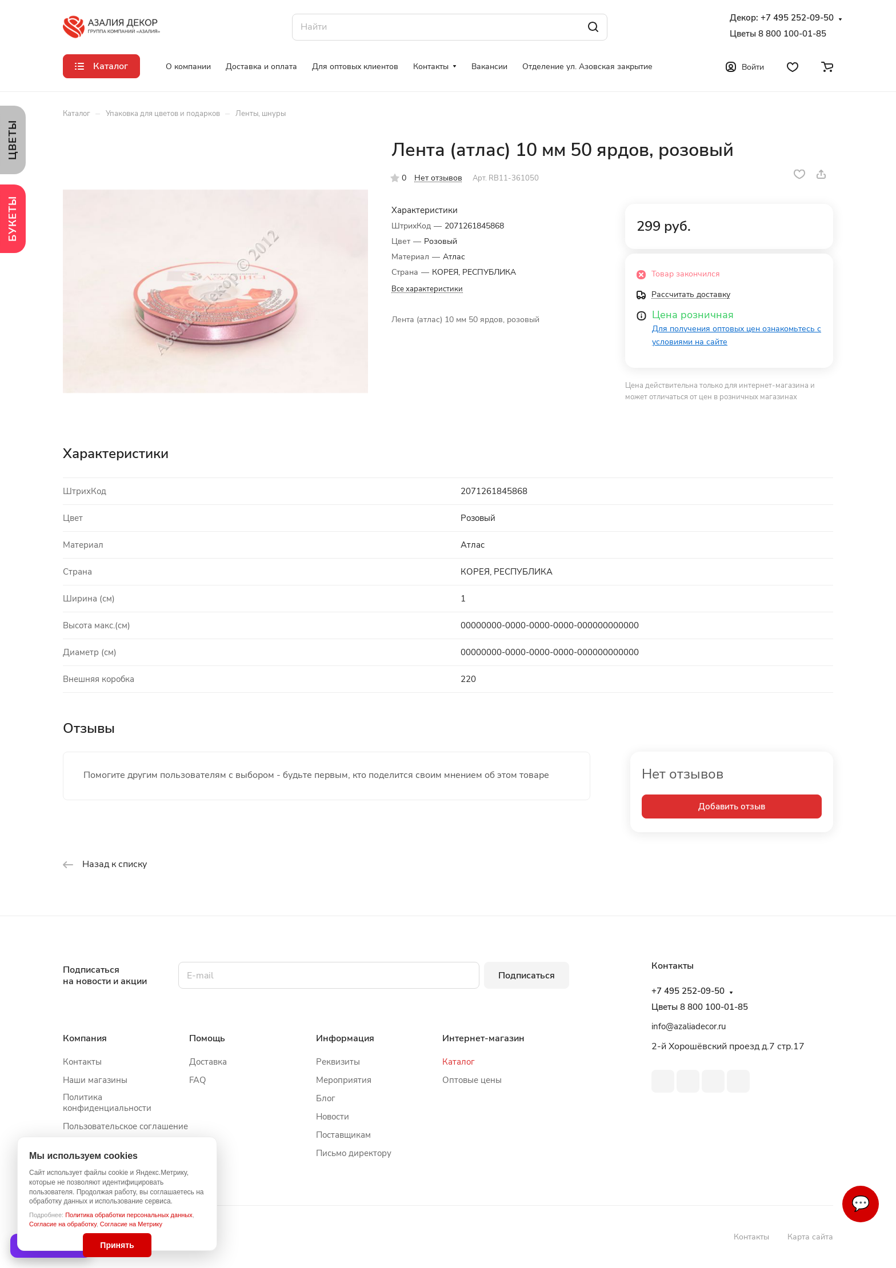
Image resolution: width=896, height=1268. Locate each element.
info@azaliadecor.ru (688, 1026)
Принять (117, 1245)
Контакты (82, 1062)
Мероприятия (343, 1080)
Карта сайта (810, 1236)
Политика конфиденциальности (107, 1103)
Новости (332, 1116)
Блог (325, 1098)
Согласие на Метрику (131, 1224)
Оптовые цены (472, 1080)
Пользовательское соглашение (125, 1126)
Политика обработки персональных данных (129, 1214)
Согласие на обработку (63, 1224)
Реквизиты (338, 1062)
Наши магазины (95, 1080)
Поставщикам (343, 1135)
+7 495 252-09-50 (797, 18)
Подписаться (526, 975)
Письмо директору (353, 1153)
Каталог (458, 1062)
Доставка (208, 1062)
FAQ (197, 1080)
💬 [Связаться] (860, 1204)
